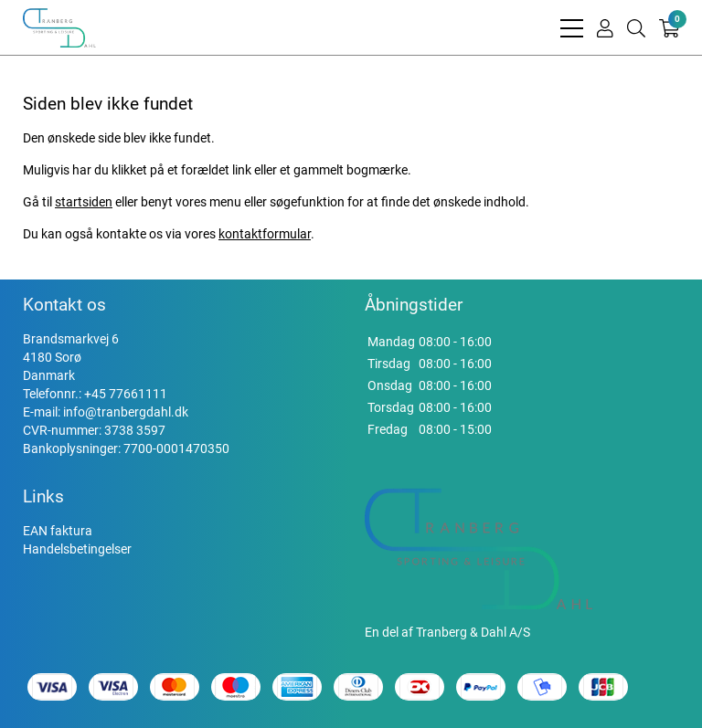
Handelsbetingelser (77, 549)
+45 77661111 (125, 393)
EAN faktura (57, 530)
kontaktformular (264, 234)
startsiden (83, 202)
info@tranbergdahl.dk (125, 412)
